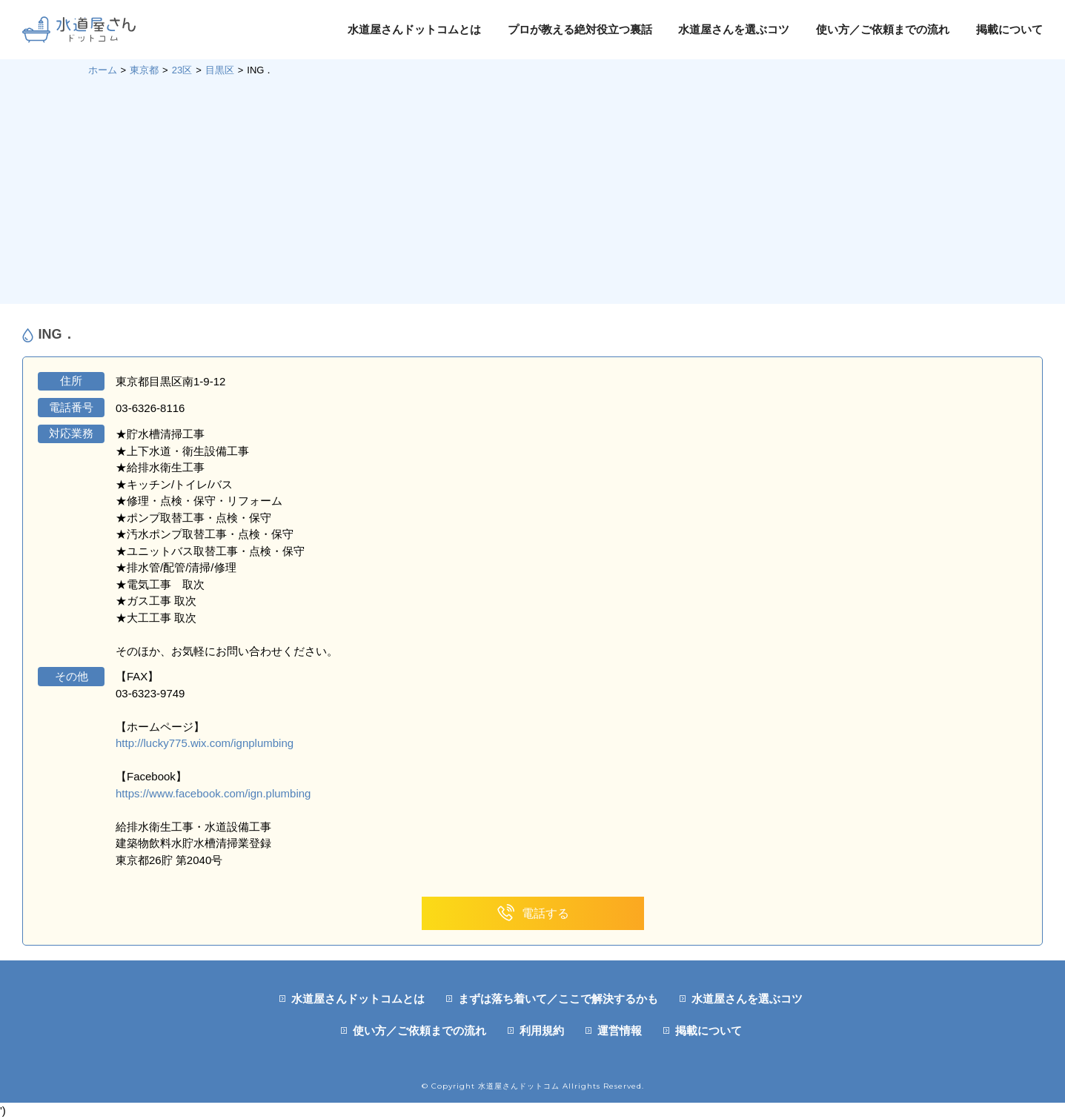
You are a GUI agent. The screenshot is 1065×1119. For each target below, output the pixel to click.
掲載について (1009, 29)
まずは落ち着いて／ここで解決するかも (558, 998)
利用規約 (542, 1030)
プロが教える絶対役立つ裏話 (580, 29)
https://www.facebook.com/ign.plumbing (213, 793)
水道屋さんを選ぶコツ (733, 29)
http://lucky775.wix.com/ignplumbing (204, 743)
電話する (532, 913)
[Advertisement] (533, 189)
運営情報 (619, 1030)
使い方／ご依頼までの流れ (882, 29)
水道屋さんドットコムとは (414, 29)
